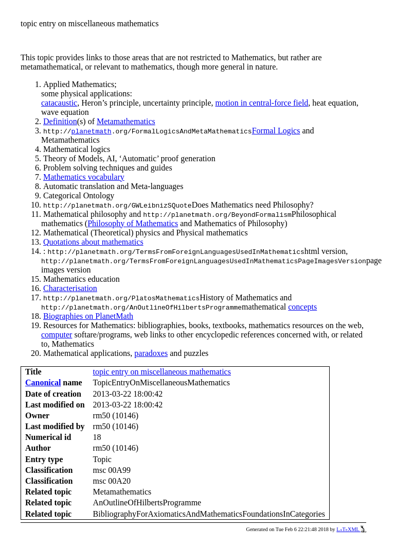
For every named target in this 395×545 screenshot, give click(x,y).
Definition (60, 121)
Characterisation (70, 288)
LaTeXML (351, 529)
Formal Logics (276, 130)
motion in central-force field (262, 102)
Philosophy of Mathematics (132, 223)
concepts (302, 306)
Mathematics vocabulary (83, 177)
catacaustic (59, 102)
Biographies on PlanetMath (88, 316)
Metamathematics (126, 121)
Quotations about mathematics (93, 241)
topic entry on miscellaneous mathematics (162, 371)
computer (56, 334)
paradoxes (151, 353)
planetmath (91, 130)
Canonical (43, 382)
